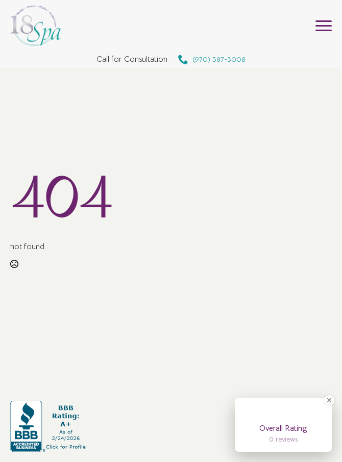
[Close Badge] (329, 400)
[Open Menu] (323, 26)
